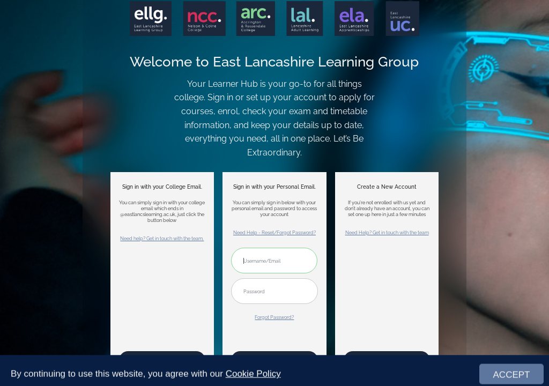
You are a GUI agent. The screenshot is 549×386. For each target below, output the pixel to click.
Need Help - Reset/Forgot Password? (274, 232)
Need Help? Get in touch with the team (387, 232)
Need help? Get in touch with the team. (162, 238)
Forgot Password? (274, 317)
